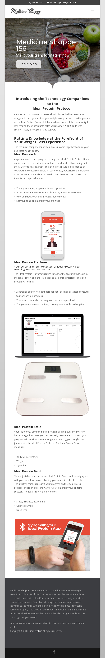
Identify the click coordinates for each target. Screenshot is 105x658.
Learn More (28, 64)
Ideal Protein (35, 630)
